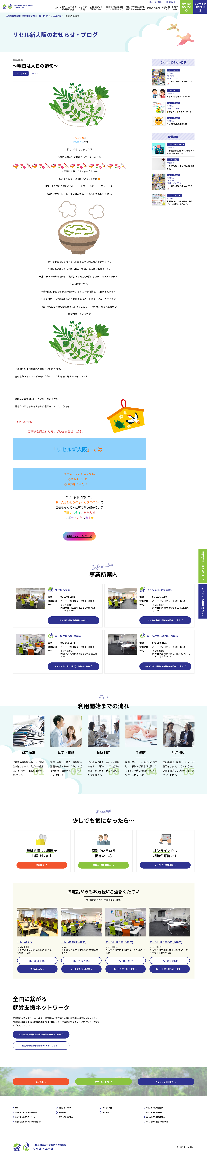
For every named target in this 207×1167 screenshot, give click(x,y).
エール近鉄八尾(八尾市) (122, 942)
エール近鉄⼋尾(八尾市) (73, 635)
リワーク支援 (82, 8)
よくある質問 (156, 2)
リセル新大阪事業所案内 (158, 1110)
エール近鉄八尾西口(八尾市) (169, 942)
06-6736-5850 (81, 962)
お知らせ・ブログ (68, 1110)
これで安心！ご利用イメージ (96, 8)
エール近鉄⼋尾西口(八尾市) (168, 635)
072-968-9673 (125, 962)
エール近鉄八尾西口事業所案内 (162, 1127)
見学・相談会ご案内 (69, 1122)
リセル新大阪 (21, 73)
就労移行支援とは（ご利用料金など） (114, 8)
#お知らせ (35, 73)
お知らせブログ (165, 8)
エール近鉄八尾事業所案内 (159, 1122)
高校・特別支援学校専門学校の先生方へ (135, 8)
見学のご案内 (153, 7)
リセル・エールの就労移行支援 (68, 8)
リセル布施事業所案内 (157, 1116)
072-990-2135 (169, 962)
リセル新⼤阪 (65, 589)
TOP (55, 7)
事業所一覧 (175, 8)
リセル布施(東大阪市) (163, 589)
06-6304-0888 (37, 962)
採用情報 (171, 2)
